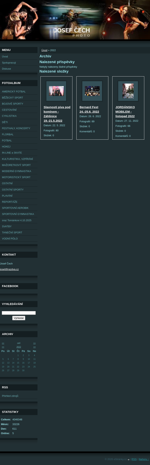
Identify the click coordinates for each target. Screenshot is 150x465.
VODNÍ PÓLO (10, 238)
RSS (134, 459)
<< (3, 343)
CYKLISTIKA (9, 115)
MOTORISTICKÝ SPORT (16, 177)
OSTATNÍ (7, 183)
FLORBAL (7, 134)
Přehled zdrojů (10, 395)
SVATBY (7, 226)
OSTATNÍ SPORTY (13, 189)
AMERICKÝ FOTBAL (14, 91)
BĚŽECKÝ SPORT (12, 97)
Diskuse (6, 68)
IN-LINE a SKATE (12, 152)
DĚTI (5, 122)
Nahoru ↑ (144, 459)
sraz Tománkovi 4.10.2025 (16, 220)
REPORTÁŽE (9, 201)
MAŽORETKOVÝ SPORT (16, 165)
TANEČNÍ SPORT (12, 232)
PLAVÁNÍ (7, 195)
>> (34, 343)
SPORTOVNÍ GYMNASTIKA (18, 214)
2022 (19, 347)
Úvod (5, 56)
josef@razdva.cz (9, 269)
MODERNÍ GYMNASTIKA (16, 171)
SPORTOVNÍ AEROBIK (15, 207)
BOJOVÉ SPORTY (12, 103)
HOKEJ (6, 146)
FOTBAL (7, 140)
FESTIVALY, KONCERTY (16, 128)
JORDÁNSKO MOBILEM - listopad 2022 (125, 111)
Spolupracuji (9, 62)
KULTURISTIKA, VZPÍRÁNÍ (17, 158)
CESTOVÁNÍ (9, 109)
